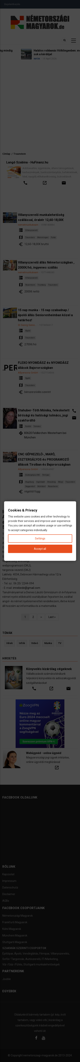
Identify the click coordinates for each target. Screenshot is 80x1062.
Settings (40, 538)
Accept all (40, 548)
